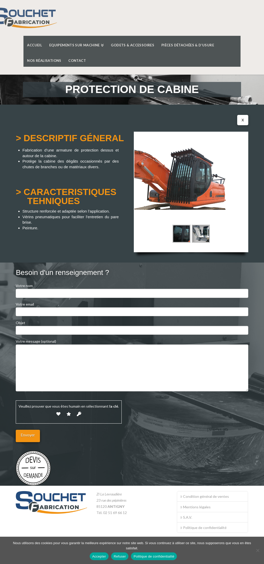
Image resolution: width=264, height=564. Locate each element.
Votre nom (132, 289)
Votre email (132, 308)
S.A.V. (186, 517)
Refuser (120, 556)
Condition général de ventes (204, 496)
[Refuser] (257, 550)
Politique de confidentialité (203, 527)
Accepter (99, 556)
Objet (132, 327)
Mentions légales (195, 507)
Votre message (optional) (132, 344)
